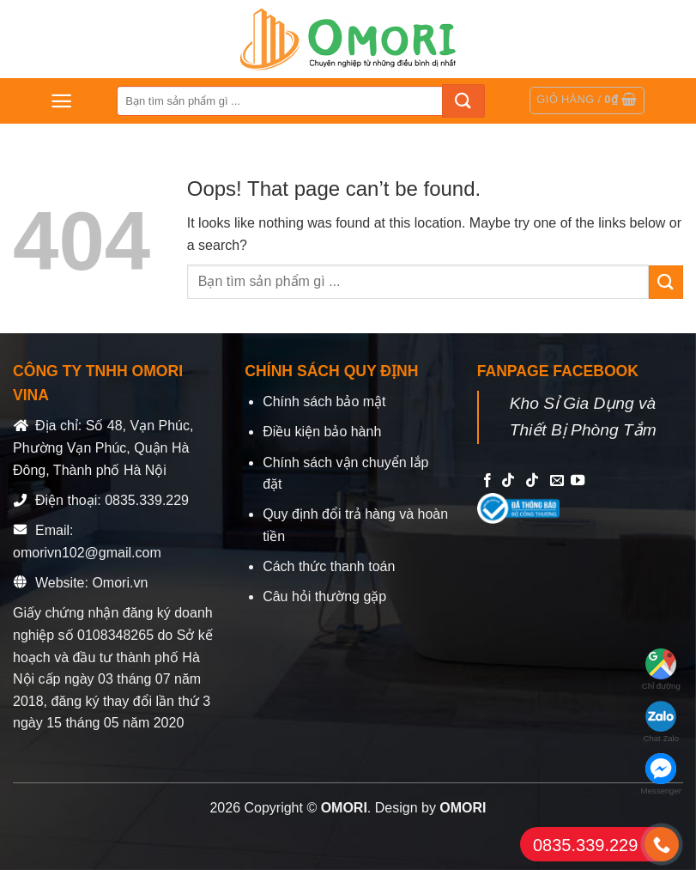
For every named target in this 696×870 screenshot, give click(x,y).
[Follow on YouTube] (577, 481)
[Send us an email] (557, 481)
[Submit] (463, 101)
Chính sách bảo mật (324, 401)
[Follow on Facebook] (487, 481)
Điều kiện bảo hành (322, 431)
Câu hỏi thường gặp (324, 596)
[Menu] (61, 101)
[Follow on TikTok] (508, 481)
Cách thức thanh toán (329, 566)
